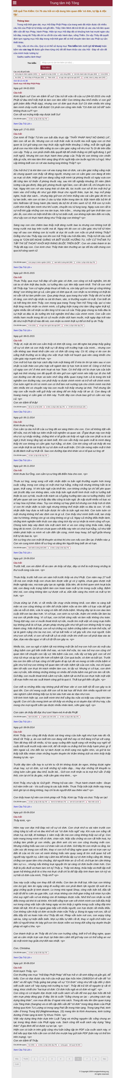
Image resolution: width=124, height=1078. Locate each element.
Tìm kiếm (32, 63)
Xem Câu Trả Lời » (23, 124)
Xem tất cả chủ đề (21, 81)
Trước (26, 1059)
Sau (104, 1059)
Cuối (17, 1064)
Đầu (17, 1059)
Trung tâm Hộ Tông (64, 3)
